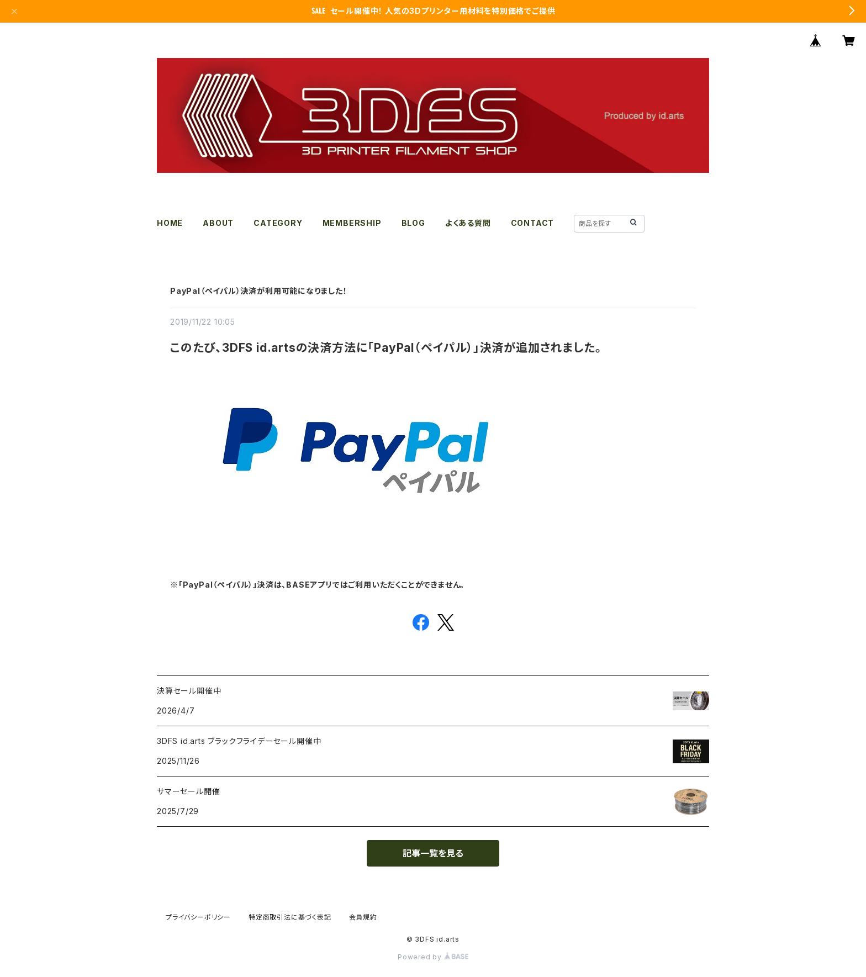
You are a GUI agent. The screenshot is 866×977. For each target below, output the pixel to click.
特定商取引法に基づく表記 (290, 917)
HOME (170, 223)
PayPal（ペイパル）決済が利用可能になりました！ (258, 290)
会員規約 (363, 917)
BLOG (413, 223)
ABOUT (218, 223)
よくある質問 (468, 223)
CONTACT (533, 223)
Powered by (433, 957)
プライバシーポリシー (198, 917)
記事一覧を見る (433, 853)
